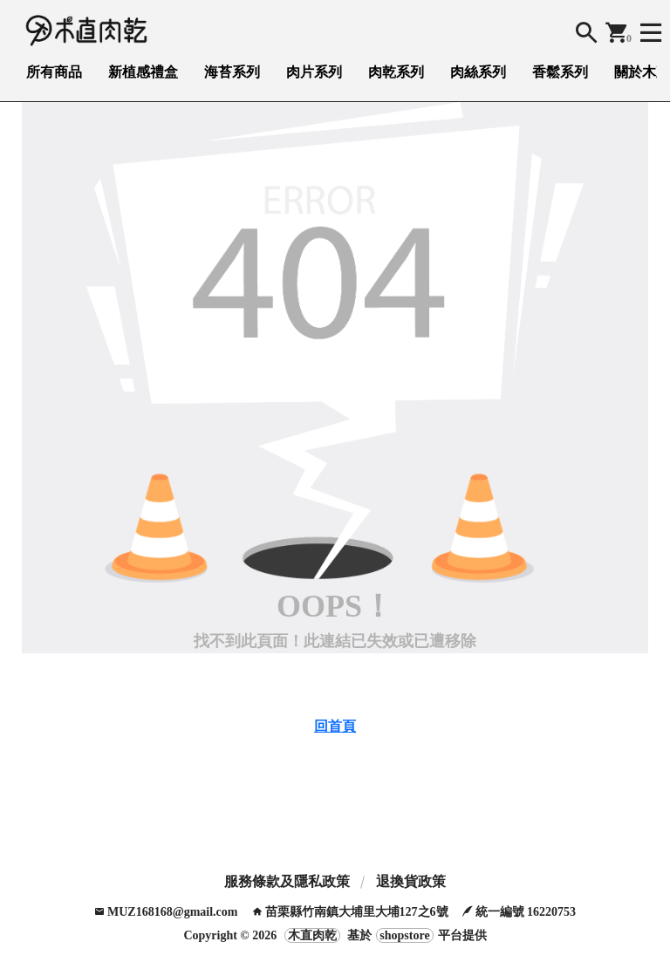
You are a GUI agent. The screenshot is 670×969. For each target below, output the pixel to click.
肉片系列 (314, 72)
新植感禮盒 (143, 72)
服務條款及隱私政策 (287, 881)
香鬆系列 (560, 72)
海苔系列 (232, 72)
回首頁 (335, 726)
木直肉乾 (312, 935)
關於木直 (642, 72)
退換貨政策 (411, 881)
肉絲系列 (478, 72)
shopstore (404, 935)
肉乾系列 (396, 72)
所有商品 (54, 72)
